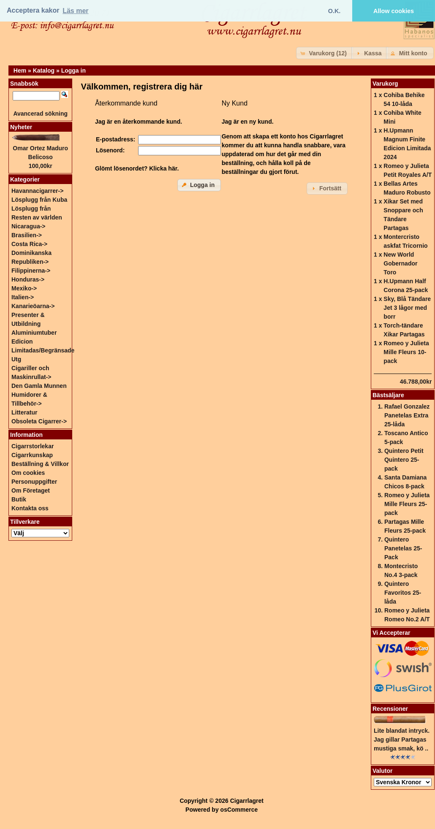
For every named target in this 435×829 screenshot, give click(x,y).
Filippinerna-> (30, 270)
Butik (18, 499)
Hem (20, 70)
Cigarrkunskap (32, 455)
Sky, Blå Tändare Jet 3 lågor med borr (407, 307)
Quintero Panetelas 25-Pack (403, 548)
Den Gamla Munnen (39, 385)
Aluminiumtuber (34, 332)
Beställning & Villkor (40, 464)
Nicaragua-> (28, 226)
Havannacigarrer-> (37, 190)
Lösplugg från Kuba (39, 199)
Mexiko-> (24, 288)
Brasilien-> (26, 235)
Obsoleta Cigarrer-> (39, 421)
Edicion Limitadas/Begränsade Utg (42, 350)
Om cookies (28, 472)
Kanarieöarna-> (32, 306)
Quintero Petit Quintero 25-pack (404, 459)
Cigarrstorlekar (32, 446)
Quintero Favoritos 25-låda (402, 592)
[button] (324, 53)
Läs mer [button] (75, 10)
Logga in (73, 70)
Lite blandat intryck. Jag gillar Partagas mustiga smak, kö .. (402, 739)
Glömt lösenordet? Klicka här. (137, 168)
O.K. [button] (334, 11)
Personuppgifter (34, 481)
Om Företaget (30, 490)
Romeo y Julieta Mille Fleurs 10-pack (406, 352)
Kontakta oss (30, 508)
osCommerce (239, 809)
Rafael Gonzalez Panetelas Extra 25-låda (407, 415)
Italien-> (22, 297)
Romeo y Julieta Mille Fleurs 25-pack (407, 504)
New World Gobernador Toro (400, 263)
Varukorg (385, 83)
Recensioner (390, 708)
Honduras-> (27, 279)
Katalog (43, 70)
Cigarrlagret (247, 800)
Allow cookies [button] (393, 11)
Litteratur (24, 412)
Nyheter (21, 127)
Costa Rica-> (29, 244)
